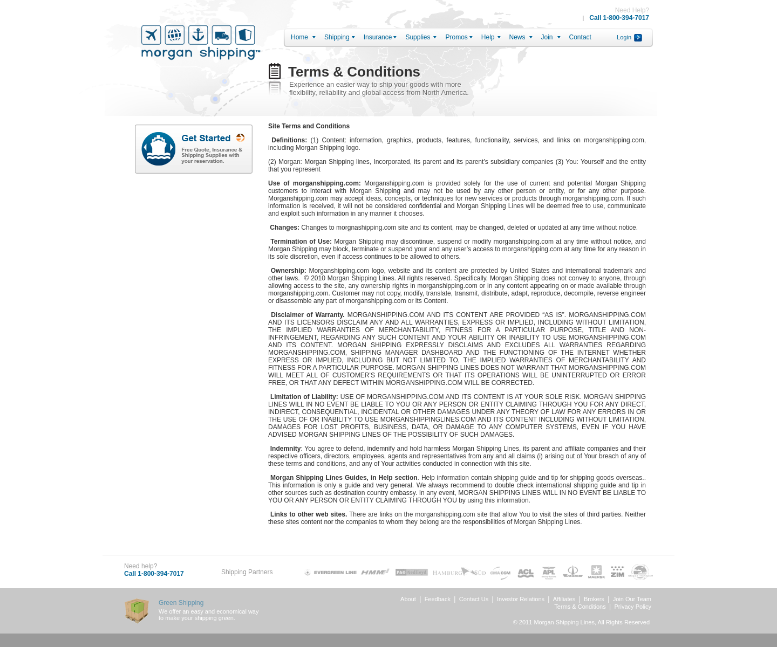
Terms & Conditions (579, 606)
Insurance (378, 37)
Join (547, 37)
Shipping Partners (246, 572)
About (408, 599)
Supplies (417, 37)
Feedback (438, 599)
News (517, 37)
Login (624, 37)
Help (488, 37)
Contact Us (473, 599)
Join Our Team (632, 599)
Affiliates (564, 599)
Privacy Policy (633, 606)
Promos (456, 37)
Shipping (337, 37)
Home (299, 37)
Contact (580, 37)
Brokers (594, 599)
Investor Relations (520, 599)
